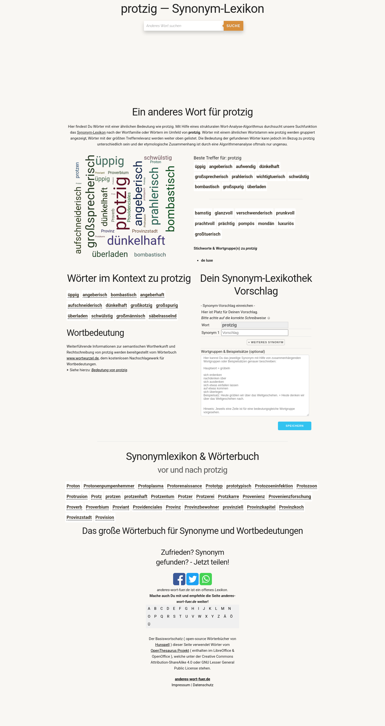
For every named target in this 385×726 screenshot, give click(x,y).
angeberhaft (152, 294)
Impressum (181, 685)
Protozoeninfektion (274, 485)
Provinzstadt (79, 517)
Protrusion (77, 496)
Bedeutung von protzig (109, 370)
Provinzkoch (291, 507)
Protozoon (307, 485)
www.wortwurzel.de (83, 358)
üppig (73, 294)
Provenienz (254, 496)
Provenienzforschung (290, 496)
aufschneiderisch (85, 305)
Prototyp (214, 485)
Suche (233, 26)
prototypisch (238, 485)
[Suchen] (184, 26)
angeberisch (95, 294)
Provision (105, 517)
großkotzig (141, 305)
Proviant (120, 507)
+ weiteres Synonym (266, 342)
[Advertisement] (192, 68)
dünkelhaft (116, 305)
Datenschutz (203, 685)
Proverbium (97, 507)
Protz (96, 496)
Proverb (74, 507)
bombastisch (123, 294)
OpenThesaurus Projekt (170, 650)
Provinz (173, 507)
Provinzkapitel (261, 507)
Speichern (294, 425)
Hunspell (162, 644)
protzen (113, 496)
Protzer (185, 496)
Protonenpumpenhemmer (108, 485)
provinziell (233, 507)
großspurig (167, 305)
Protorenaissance (184, 485)
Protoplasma (150, 485)
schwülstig (102, 315)
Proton (73, 485)
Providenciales (147, 507)
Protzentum (162, 496)
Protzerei (205, 496)
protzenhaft (135, 496)
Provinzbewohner (201, 507)
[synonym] (254, 332)
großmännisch (130, 315)
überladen (78, 315)
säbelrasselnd (163, 315)
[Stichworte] (255, 385)
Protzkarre (228, 496)
